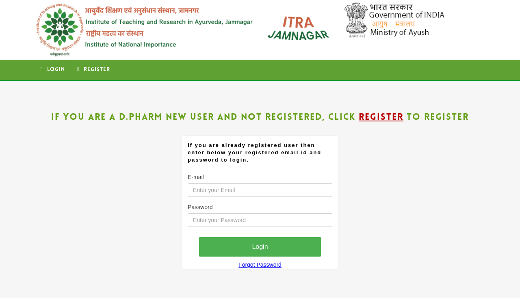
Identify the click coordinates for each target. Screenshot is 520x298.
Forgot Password (260, 264)
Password (200, 207)
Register (93, 69)
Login (53, 69)
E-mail (196, 177)
